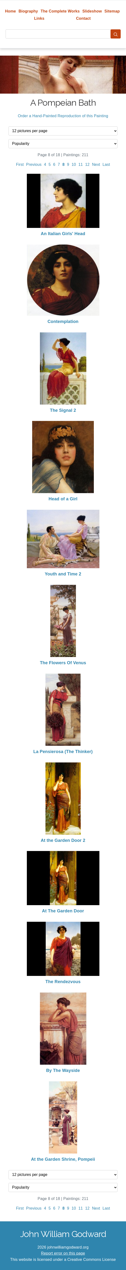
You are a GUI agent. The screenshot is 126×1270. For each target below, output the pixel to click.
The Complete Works (60, 11)
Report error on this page (63, 1253)
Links (39, 18)
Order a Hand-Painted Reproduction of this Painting (63, 116)
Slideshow (92, 11)
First (20, 164)
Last (106, 164)
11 (80, 164)
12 (87, 164)
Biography (28, 11)
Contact (83, 18)
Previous (34, 164)
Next (96, 164)
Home (10, 11)
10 (74, 164)
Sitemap (112, 11)
